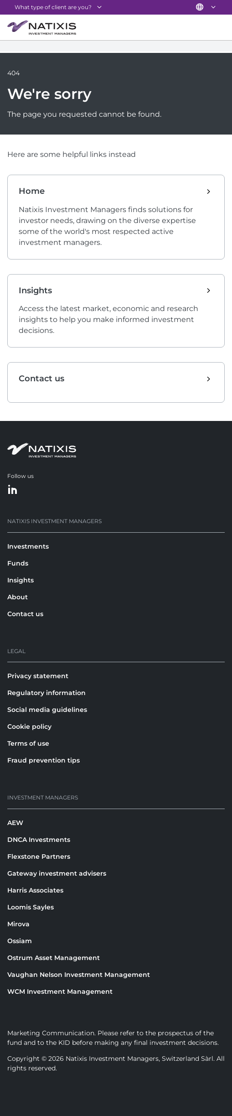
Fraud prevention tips (43, 760)
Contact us (25, 614)
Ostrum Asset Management (53, 958)
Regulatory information (46, 693)
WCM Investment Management (60, 991)
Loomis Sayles (30, 907)
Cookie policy (29, 726)
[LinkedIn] (12, 490)
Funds (17, 563)
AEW (15, 823)
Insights (20, 580)
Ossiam (19, 941)
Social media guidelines (47, 710)
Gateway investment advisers (56, 873)
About (17, 597)
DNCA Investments (38, 840)
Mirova (18, 924)
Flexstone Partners (38, 856)
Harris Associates (35, 890)
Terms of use (28, 743)
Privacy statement (37, 676)
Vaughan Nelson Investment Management (78, 975)
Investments (28, 546)
